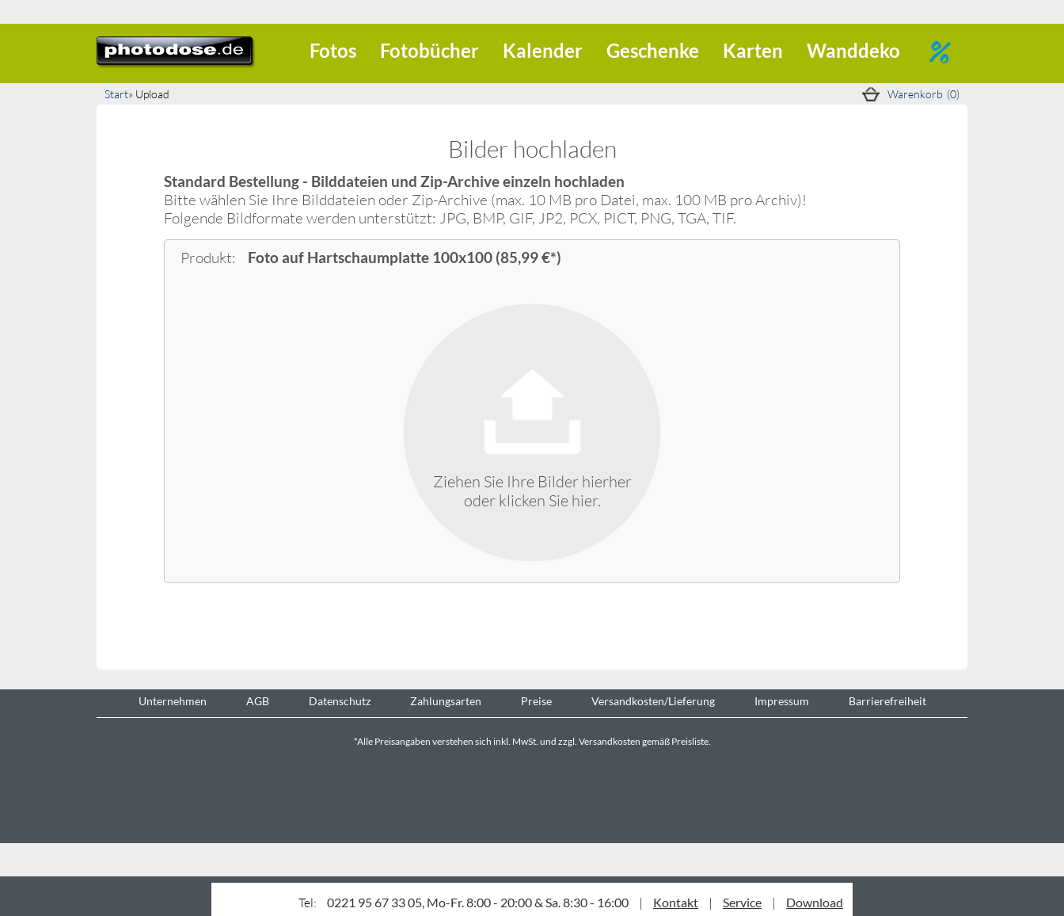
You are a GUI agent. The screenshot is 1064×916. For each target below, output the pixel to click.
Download (814, 902)
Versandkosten (609, 741)
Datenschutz (339, 701)
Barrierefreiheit (887, 701)
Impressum (781, 701)
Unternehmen (173, 701)
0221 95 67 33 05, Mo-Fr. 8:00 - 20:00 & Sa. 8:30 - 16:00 (478, 902)
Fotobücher (429, 50)
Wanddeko (853, 50)
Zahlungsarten (445, 701)
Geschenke (652, 50)
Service (742, 902)
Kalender (543, 50)
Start (116, 94)
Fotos (333, 50)
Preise (536, 701)
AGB (257, 701)
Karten (753, 50)
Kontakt (675, 902)
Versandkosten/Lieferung (653, 701)
